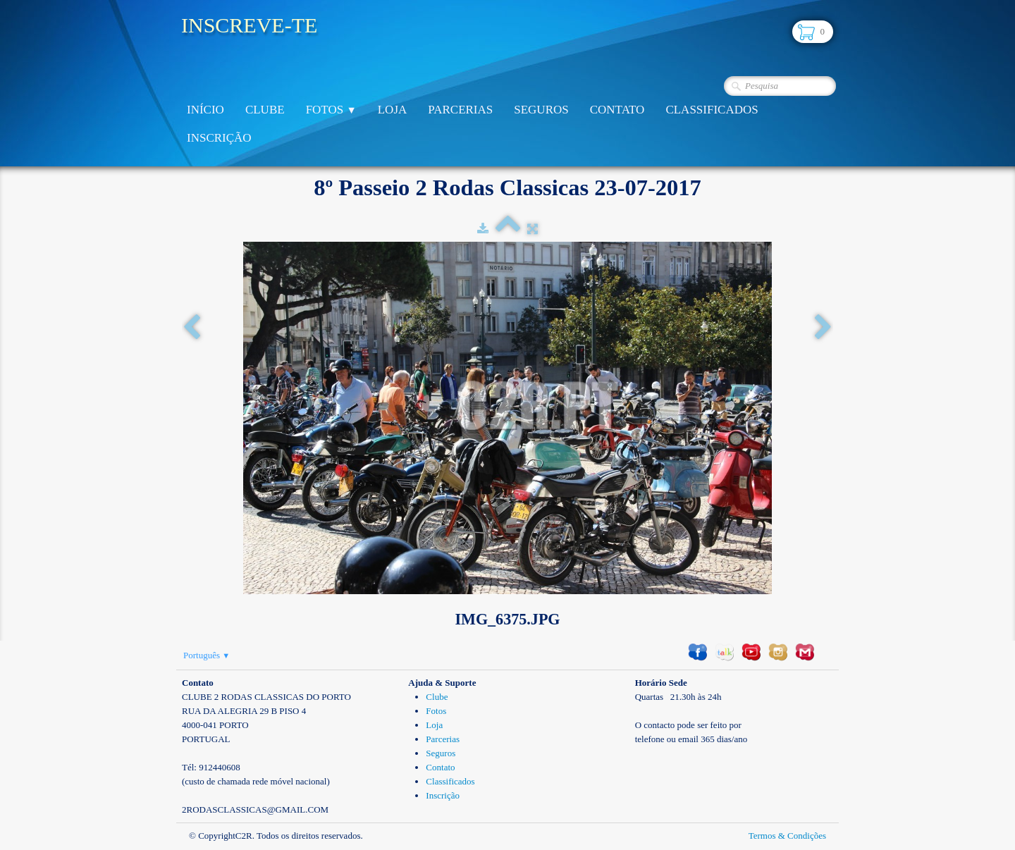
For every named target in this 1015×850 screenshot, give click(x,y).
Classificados (711, 109)
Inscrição (219, 137)
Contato (617, 109)
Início (205, 109)
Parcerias (460, 109)
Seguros (541, 109)
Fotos (331, 109)
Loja (392, 109)
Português (206, 655)
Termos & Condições (787, 835)
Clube (265, 109)
